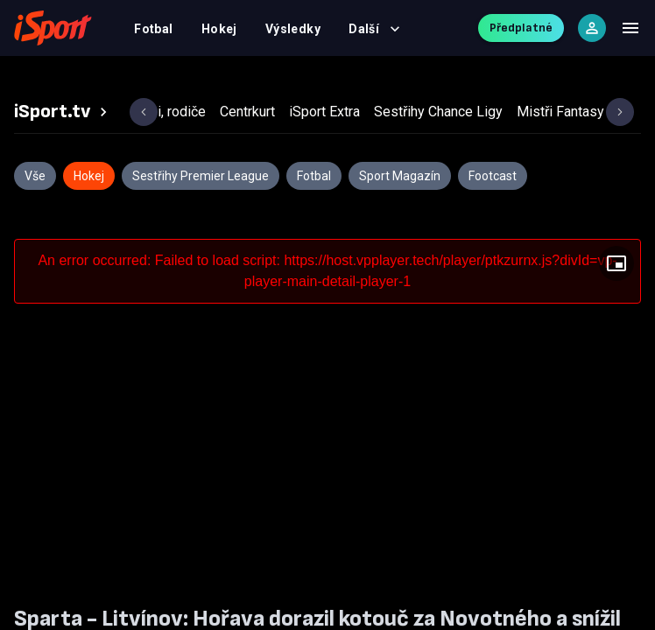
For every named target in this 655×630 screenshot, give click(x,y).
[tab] (63, 112)
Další (374, 29)
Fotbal (153, 29)
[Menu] (630, 28)
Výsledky (292, 29)
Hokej (219, 29)
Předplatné (521, 27)
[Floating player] (616, 263)
